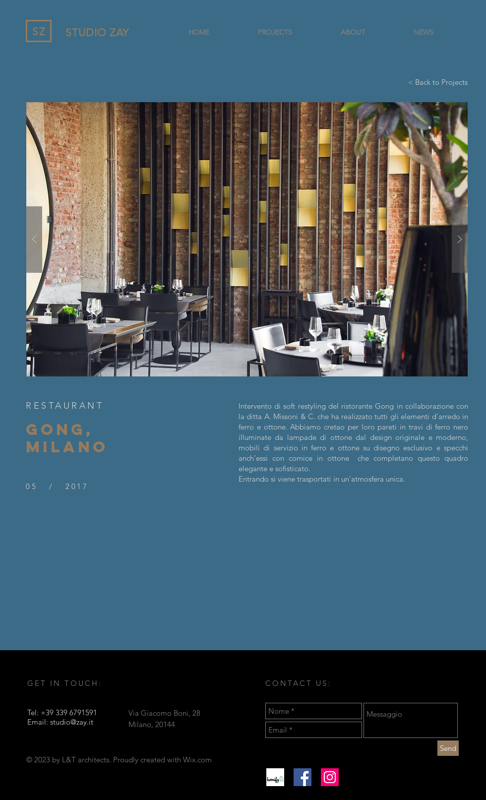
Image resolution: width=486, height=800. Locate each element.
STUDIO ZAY (97, 32)
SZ (39, 31)
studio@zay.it (71, 722)
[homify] (275, 777)
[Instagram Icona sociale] (330, 777)
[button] (247, 239)
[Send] (448, 748)
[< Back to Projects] (438, 82)
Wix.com (197, 759)
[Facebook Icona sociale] (302, 777)
